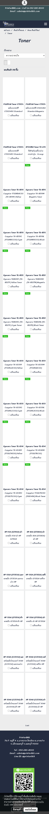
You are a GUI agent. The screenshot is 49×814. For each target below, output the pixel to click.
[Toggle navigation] (45, 24)
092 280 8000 (37, 8)
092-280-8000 (26, 750)
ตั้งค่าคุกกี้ (17, 809)
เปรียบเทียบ (14, 115)
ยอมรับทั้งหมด (30, 809)
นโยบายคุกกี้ (18, 804)
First (22, 725)
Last (27, 725)
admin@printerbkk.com (28, 753)
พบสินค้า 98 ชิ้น (11, 69)
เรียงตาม (8, 50)
